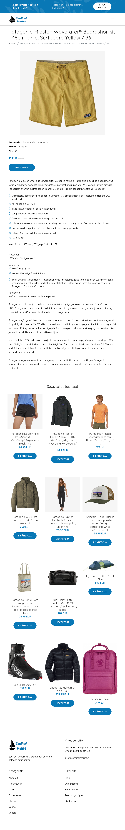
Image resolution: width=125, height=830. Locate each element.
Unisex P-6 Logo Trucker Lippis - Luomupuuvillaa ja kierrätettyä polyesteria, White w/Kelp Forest (100, 523)
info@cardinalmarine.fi (77, 757)
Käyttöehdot (72, 789)
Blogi (67, 777)
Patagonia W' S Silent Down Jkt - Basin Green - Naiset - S (25, 520)
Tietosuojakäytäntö (75, 795)
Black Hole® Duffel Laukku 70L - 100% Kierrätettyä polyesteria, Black (62, 604)
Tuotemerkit (29, 142)
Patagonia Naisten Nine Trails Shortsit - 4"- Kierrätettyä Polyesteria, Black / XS (25, 438)
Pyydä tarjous (102, 6)
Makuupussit (15, 783)
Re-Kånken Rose (100, 699)
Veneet (12, 806)
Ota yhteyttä (71, 783)
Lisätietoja (21, 167)
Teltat (12, 789)
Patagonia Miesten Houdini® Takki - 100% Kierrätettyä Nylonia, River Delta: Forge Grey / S (62, 440)
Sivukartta (70, 801)
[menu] (112, 19)
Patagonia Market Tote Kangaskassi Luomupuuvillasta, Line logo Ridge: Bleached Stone (25, 606)
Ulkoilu (12, 801)
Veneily (12, 812)
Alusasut (13, 777)
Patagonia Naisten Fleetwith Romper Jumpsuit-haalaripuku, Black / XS (62, 521)
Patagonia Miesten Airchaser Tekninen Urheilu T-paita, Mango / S (100, 438)
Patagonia (42, 142)
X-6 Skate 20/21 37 (25, 684)
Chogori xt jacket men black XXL (62, 689)
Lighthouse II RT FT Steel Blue (100, 578)
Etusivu (12, 43)
